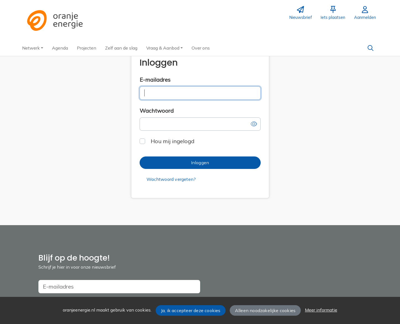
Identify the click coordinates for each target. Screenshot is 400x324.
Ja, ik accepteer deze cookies (191, 310)
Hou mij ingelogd (172, 141)
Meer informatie (321, 310)
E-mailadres (155, 79)
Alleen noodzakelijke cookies (265, 310)
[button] (33, 47)
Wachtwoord (157, 110)
